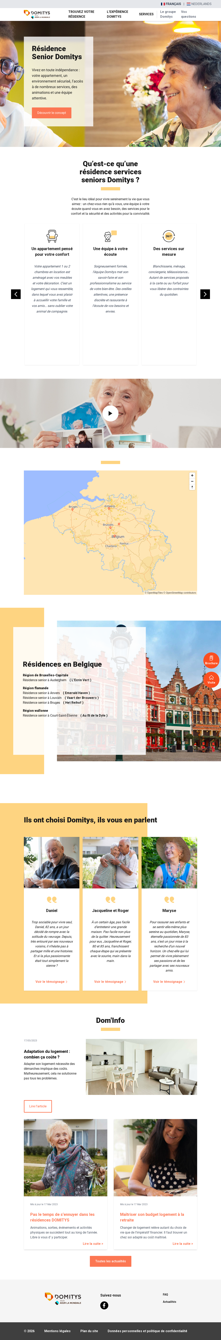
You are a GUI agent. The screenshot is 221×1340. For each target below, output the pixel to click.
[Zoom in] (192, 475)
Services (146, 14)
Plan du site (89, 1331)
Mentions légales (57, 1331)
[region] (110, 532)
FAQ (165, 1294)
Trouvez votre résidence (81, 14)
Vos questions (188, 14)
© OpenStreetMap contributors (179, 592)
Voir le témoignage (51, 982)
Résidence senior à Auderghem (57, 680)
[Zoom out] (192, 481)
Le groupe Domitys (168, 14)
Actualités (169, 1301)
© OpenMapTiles (154, 592)
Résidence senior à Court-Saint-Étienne (65, 715)
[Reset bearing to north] (192, 487)
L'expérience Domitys (117, 14)
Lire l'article (38, 1106)
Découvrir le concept (51, 113)
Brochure (211, 660)
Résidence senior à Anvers (56, 693)
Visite (211, 679)
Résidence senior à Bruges (53, 702)
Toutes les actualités (110, 1261)
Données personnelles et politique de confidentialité (147, 1331)
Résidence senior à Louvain (61, 697)
